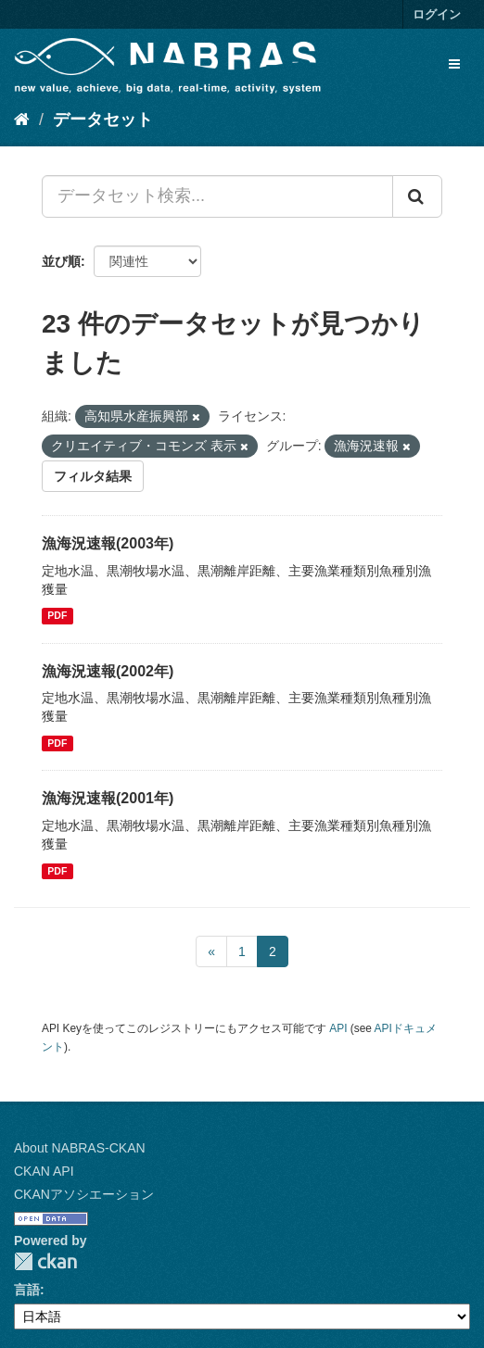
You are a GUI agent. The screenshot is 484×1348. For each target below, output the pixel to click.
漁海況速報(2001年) (107, 798)
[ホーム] (22, 119)
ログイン (437, 14)
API (338, 1028)
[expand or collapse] (454, 63)
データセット (103, 119)
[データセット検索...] (217, 196)
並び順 (61, 261)
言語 (27, 1289)
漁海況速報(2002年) (107, 671)
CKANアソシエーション (84, 1194)
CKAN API (44, 1171)
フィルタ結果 (93, 476)
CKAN (45, 1261)
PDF (57, 616)
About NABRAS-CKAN (80, 1147)
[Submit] (417, 196)
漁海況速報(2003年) (107, 543)
